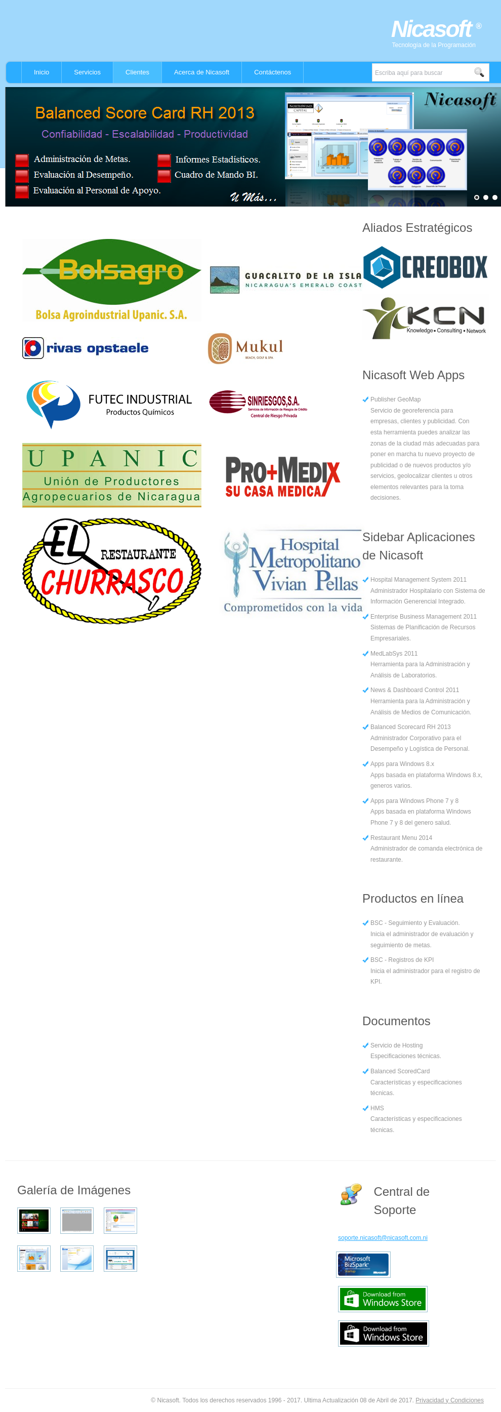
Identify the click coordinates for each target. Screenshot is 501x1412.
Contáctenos (272, 72)
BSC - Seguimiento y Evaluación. (415, 922)
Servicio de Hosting (396, 1045)
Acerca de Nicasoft (201, 72)
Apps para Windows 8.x (402, 764)
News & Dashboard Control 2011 (414, 690)
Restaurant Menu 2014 (401, 837)
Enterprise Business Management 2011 (423, 616)
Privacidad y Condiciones (449, 1400)
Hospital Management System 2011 (418, 579)
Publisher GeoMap (395, 399)
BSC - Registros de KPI (402, 959)
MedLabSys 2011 (394, 653)
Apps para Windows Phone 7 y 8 (414, 800)
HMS (377, 1108)
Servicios (87, 72)
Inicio (41, 72)
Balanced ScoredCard (400, 1071)
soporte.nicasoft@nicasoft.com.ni (383, 1237)
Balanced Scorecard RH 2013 (410, 727)
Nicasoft (433, 29)
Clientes (137, 72)
